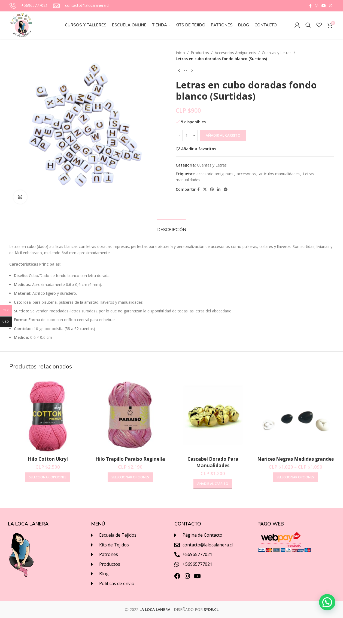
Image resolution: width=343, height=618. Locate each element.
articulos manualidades (279, 173)
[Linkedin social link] (218, 189)
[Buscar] (308, 25)
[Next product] (192, 70)
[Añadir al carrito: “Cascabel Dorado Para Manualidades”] (212, 484)
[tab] (171, 227)
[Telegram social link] (225, 189)
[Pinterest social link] (211, 189)
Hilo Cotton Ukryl (48, 459)
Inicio (180, 52)
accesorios (246, 173)
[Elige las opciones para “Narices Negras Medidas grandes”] (295, 477)
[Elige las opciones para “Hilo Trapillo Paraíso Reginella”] (130, 477)
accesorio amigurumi (214, 173)
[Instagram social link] (316, 6)
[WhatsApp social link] (330, 6)
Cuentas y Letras (277, 52)
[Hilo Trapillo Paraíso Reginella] (130, 414)
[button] (327, 602)
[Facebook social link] (310, 6)
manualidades (188, 179)
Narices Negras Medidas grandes (295, 459)
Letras (308, 173)
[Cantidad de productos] (187, 135)
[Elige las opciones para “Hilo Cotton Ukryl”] (47, 477)
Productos (200, 52)
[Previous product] (179, 70)
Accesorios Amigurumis (235, 52)
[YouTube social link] (323, 6)
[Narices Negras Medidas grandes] (295, 414)
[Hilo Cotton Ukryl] (47, 414)
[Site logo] (21, 24)
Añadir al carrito (223, 135)
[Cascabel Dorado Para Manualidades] (212, 414)
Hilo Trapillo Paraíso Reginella (130, 459)
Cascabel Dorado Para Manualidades (212, 462)
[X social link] (204, 189)
